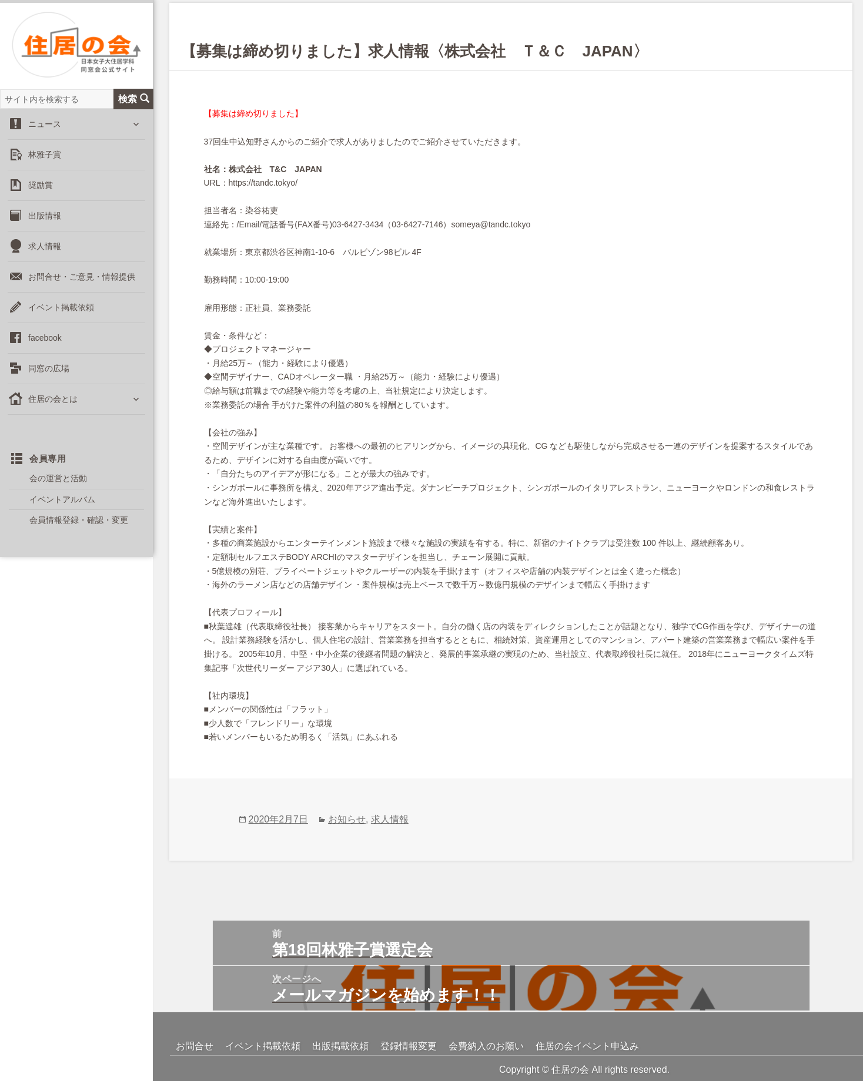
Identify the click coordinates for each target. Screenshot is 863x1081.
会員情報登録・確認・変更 (78, 521)
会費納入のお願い (486, 1046)
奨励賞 (40, 186)
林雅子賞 (44, 155)
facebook (45, 339)
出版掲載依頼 (340, 1046)
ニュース (44, 125)
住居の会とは (53, 400)
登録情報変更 (408, 1046)
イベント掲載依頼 (61, 308)
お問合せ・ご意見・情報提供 (81, 278)
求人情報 (44, 247)
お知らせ (347, 819)
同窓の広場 (48, 369)
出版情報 (44, 216)
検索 (133, 99)
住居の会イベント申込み (587, 1046)
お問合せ (194, 1046)
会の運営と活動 (58, 479)
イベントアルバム (62, 500)
